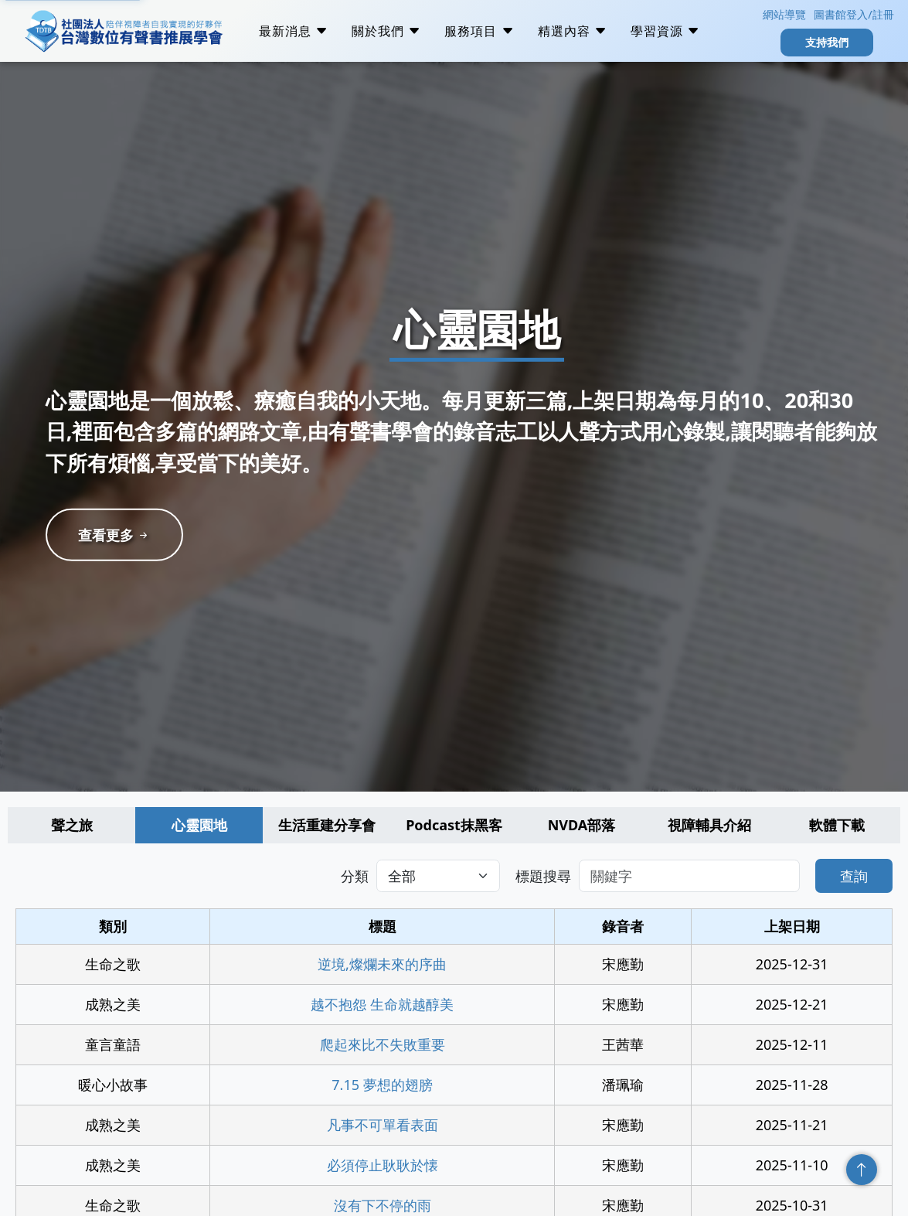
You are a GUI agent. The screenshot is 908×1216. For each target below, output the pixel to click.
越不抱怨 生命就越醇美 (382, 1004)
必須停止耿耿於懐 (382, 1165)
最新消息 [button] (293, 30)
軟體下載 (837, 825)
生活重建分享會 (327, 825)
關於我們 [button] (386, 30)
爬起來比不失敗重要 (382, 1044)
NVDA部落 (582, 825)
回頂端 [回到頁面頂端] (861, 1169)
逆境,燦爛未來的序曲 (382, 964)
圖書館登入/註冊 (853, 14)
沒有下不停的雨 (382, 1205)
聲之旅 (72, 825)
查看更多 (114, 535)
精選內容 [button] (572, 30)
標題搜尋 (543, 876)
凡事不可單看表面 (382, 1125)
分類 (355, 876)
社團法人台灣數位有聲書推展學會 (123, 31)
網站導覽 (783, 14)
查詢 (854, 876)
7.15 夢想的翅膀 (382, 1084)
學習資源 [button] (665, 30)
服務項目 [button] (479, 30)
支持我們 (826, 42)
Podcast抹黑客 (454, 825)
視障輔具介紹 (709, 825)
